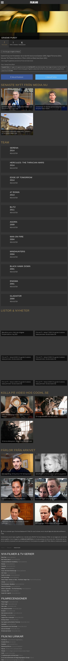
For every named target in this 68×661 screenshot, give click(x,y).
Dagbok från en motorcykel (7, 606)
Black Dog (3, 546)
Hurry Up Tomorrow (6, 575)
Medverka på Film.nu (6, 635)
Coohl (2, 642)
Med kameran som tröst (6, 602)
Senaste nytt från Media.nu (24, 85)
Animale (3, 570)
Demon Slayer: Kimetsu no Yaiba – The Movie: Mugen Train (15, 568)
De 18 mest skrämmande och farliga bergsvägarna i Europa (15, 646)
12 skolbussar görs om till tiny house (9, 644)
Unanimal (3, 555)
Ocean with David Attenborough (8, 559)
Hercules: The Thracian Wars (9, 58)
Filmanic (3, 639)
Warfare (3, 557)
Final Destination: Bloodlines (8, 573)
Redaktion (3, 633)
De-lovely (3, 604)
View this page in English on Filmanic (11, 51)
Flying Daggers (4, 590)
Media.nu (3, 655)
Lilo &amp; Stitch (5, 579)
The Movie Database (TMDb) (43, 526)
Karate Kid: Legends (6, 582)
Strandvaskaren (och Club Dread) (9, 615)
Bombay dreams (5, 608)
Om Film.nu (4, 628)
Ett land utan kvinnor (6, 620)
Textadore (3, 653)
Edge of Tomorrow (52, 56)
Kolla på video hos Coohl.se (25, 387)
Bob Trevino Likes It (6, 548)
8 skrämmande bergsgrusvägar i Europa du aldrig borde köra (15, 651)
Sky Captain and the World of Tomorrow (10, 611)
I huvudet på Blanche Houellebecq (9, 550)
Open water (4, 595)
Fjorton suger (4, 593)
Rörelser (3, 553)
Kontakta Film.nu (5, 630)
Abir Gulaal (4, 561)
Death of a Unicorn (5, 564)
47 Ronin (24, 58)
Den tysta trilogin (5, 566)
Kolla (2, 648)
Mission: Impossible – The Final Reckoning (11, 577)
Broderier (3, 599)
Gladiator (39, 56)
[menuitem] (3, 537)
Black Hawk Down (38, 58)
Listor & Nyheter (15, 308)
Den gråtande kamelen (6, 597)
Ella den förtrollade (5, 617)
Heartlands (3, 613)
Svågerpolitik (4, 657)
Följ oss (3, 637)
